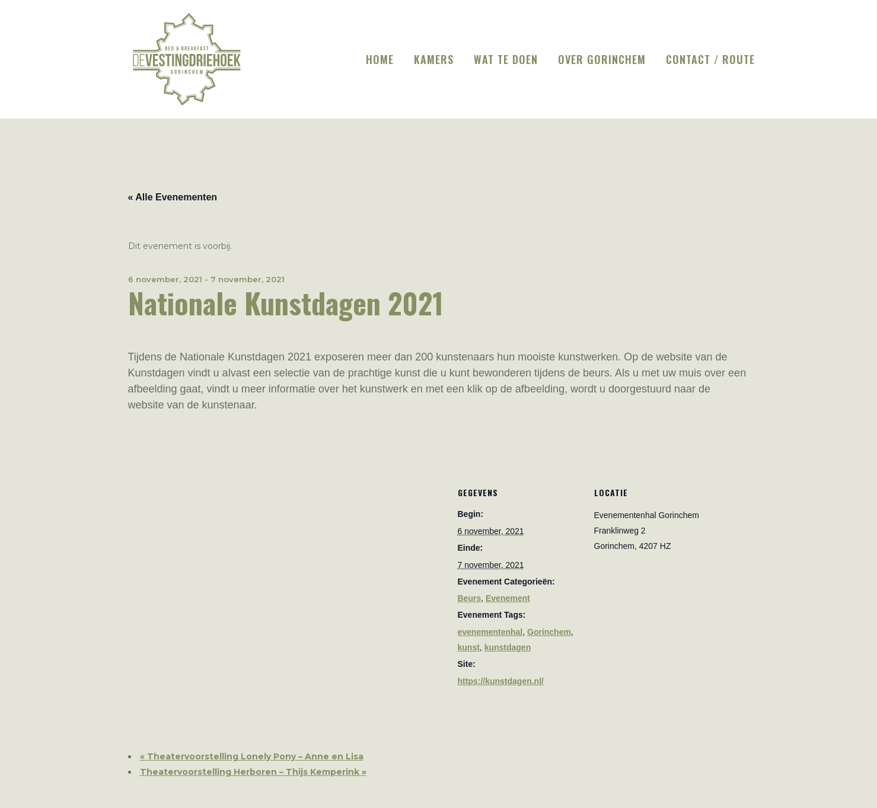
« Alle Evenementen (173, 197)
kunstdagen (507, 647)
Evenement (508, 598)
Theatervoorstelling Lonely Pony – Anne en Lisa (251, 756)
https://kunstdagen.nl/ (501, 681)
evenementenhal (490, 632)
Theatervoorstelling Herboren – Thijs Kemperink (253, 772)
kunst (469, 647)
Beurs (469, 598)
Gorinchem (549, 632)
